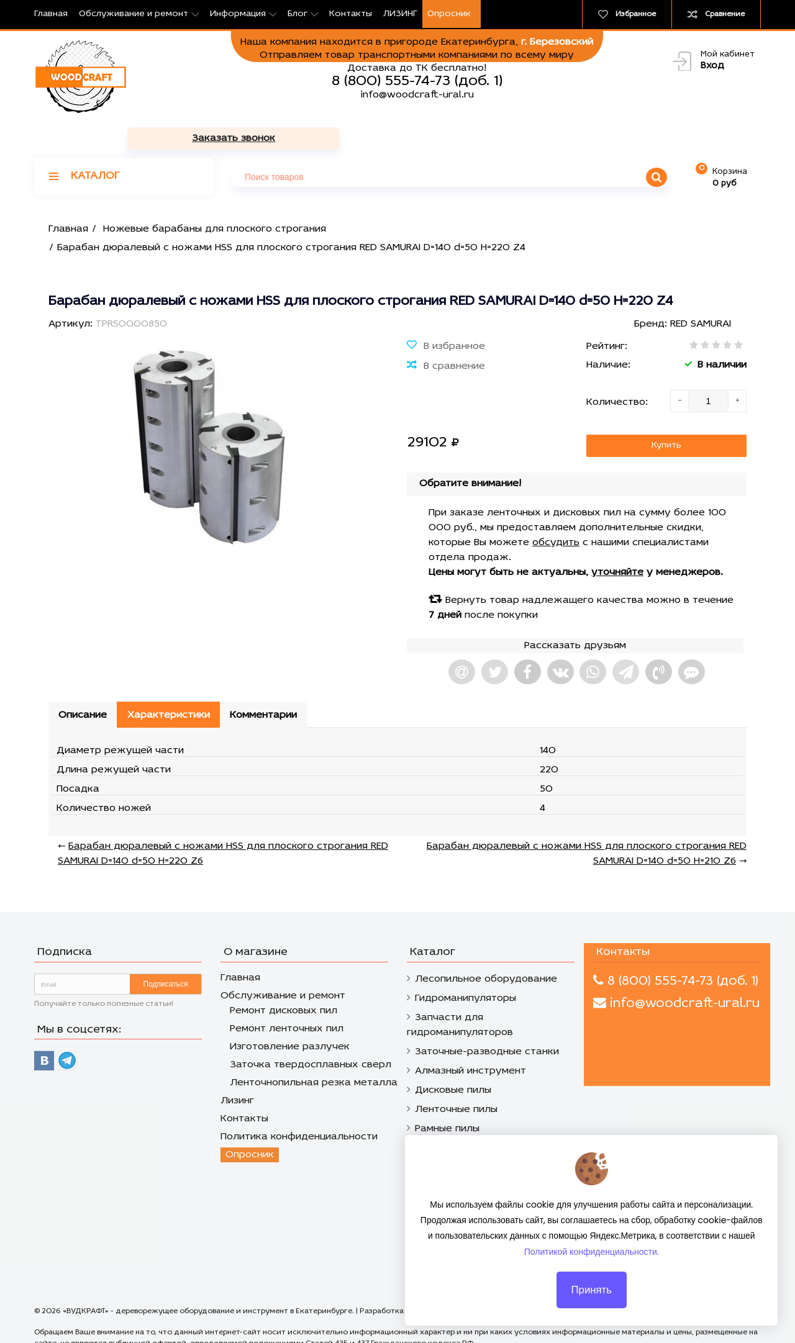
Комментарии (268, 682)
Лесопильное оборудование (486, 946)
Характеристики (171, 682)
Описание (84, 682)
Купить (666, 411)
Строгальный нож (459, 1114)
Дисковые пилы (453, 1057)
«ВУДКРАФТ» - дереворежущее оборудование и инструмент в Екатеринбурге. (209, 1278)
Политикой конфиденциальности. (591, 1262)
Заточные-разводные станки (487, 1018)
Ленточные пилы (456, 1076)
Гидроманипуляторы (465, 965)
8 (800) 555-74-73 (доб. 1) (417, 81)
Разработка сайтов (396, 1278)
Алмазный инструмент (470, 1037)
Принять (591, 1300)
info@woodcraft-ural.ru (417, 95)
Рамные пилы (447, 1095)
